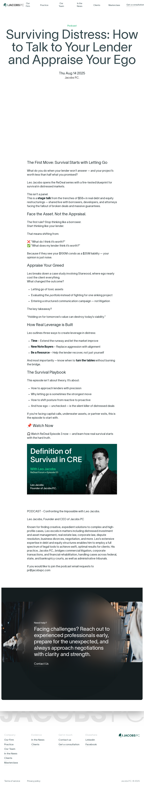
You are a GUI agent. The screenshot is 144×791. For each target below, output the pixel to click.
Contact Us (41, 664)
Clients (96, 5)
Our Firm (28, 5)
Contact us (64, 740)
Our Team (61, 5)
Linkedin (90, 740)
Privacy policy (33, 781)
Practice (44, 5)
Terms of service (12, 781)
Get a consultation (135, 5)
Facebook (91, 745)
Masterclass (114, 5)
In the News (79, 5)
